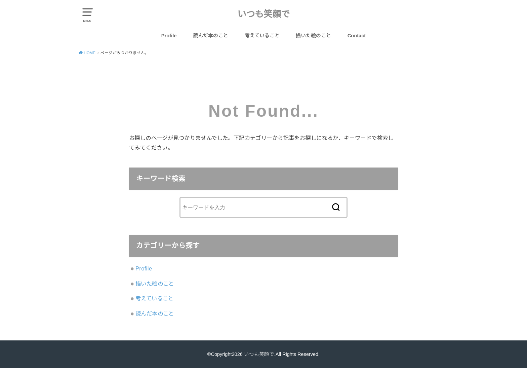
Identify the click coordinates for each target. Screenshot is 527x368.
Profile (169, 35)
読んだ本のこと (210, 35)
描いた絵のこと (313, 35)
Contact (357, 35)
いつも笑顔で (263, 14)
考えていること (262, 35)
